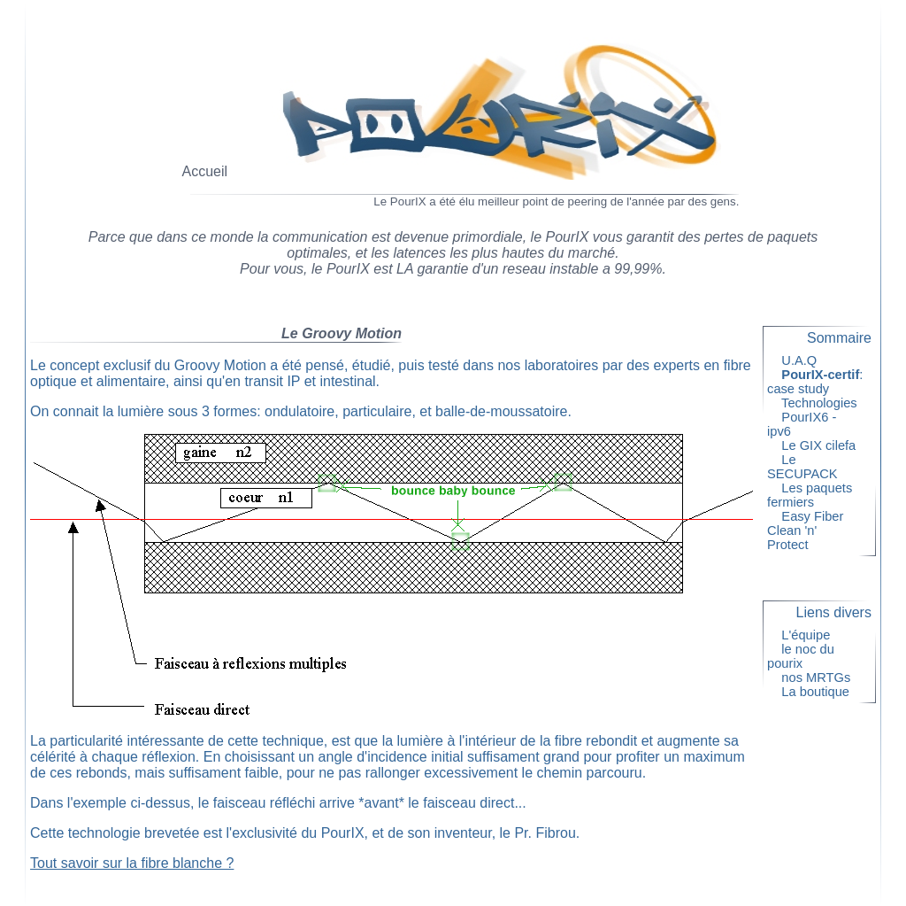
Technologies (819, 403)
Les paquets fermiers (809, 495)
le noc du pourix (800, 656)
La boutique (815, 692)
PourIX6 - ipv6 (801, 424)
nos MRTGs (816, 677)
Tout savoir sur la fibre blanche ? (132, 863)
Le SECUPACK (809, 467)
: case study (815, 382)
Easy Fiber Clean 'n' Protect (805, 530)
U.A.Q (799, 360)
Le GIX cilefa (818, 445)
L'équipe (806, 635)
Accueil (205, 171)
